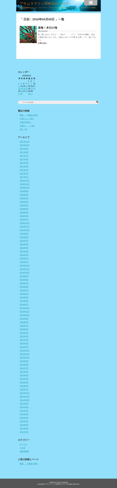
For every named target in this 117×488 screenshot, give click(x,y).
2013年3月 (24, 340)
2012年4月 (24, 379)
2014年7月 (24, 283)
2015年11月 (24, 227)
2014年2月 (24, 301)
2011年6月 (24, 414)
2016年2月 (24, 216)
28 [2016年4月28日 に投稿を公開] (27, 91)
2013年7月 (24, 326)
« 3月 (20, 94)
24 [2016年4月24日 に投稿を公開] (34, 89)
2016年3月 (24, 212)
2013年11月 (24, 312)
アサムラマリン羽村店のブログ (44, 3)
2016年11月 (24, 184)
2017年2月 (24, 174)
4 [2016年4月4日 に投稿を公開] (18, 84)
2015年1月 (24, 262)
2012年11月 (24, 354)
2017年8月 (24, 152)
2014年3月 (24, 297)
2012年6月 (24, 372)
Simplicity (65, 482)
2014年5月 (24, 290)
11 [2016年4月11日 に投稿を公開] (19, 86)
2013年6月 (24, 329)
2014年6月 (24, 287)
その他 (22, 448)
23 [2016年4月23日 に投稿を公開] (32, 89)
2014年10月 (24, 273)
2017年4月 (24, 166)
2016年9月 (24, 191)
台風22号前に (25, 122)
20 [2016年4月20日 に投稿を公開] (24, 89)
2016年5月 (24, 205)
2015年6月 (24, 244)
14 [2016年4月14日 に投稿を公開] (27, 86)
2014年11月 (24, 269)
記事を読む (42, 43)
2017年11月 (24, 142)
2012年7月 (24, 368)
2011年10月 (24, 400)
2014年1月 (24, 304)
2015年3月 (24, 255)
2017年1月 (24, 177)
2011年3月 (24, 425)
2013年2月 (24, 343)
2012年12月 (24, 351)
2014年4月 (24, 294)
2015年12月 (24, 223)
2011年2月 (24, 428)
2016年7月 (24, 198)
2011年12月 (24, 393)
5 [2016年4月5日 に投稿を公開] (21, 84)
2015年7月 (24, 241)
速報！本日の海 (47, 27)
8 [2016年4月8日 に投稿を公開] (28, 84)
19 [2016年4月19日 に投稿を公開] (22, 89)
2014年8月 (24, 280)
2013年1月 (24, 347)
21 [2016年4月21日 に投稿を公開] (27, 89)
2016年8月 (24, 195)
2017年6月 (24, 159)
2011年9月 (24, 404)
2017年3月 (24, 170)
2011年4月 (24, 421)
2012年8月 (24, 365)
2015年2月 (24, 258)
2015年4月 (24, 251)
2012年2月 (24, 386)
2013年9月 (24, 319)
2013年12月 (24, 308)
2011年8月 (24, 407)
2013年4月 (24, 336)
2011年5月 (24, 418)
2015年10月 (24, 230)
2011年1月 (24, 432)
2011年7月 (24, 411)
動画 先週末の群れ (29, 115)
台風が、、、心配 (27, 126)
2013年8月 (24, 322)
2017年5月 (24, 163)
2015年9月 (24, 234)
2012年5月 (24, 375)
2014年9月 (24, 276)
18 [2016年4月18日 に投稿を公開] (19, 89)
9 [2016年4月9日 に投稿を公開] (31, 84)
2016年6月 (24, 202)
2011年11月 (24, 397)
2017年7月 (24, 156)
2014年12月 (24, 266)
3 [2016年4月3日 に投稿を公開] (33, 81)
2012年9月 (24, 361)
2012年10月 (24, 358)
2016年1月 (24, 220)
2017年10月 (24, 145)
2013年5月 (24, 333)
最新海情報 (24, 451)
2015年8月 (24, 237)
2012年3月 (24, 382)
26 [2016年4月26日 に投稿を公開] (22, 91)
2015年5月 (24, 248)
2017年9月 (24, 149)
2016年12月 (24, 181)
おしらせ (23, 444)
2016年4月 (24, 209)
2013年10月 (24, 315)
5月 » (30, 94)
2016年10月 (24, 188)
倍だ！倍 (23, 129)
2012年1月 (24, 389)
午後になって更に (27, 119)
